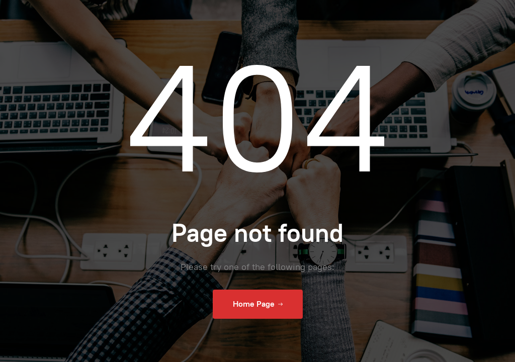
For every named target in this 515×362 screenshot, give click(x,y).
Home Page (258, 304)
